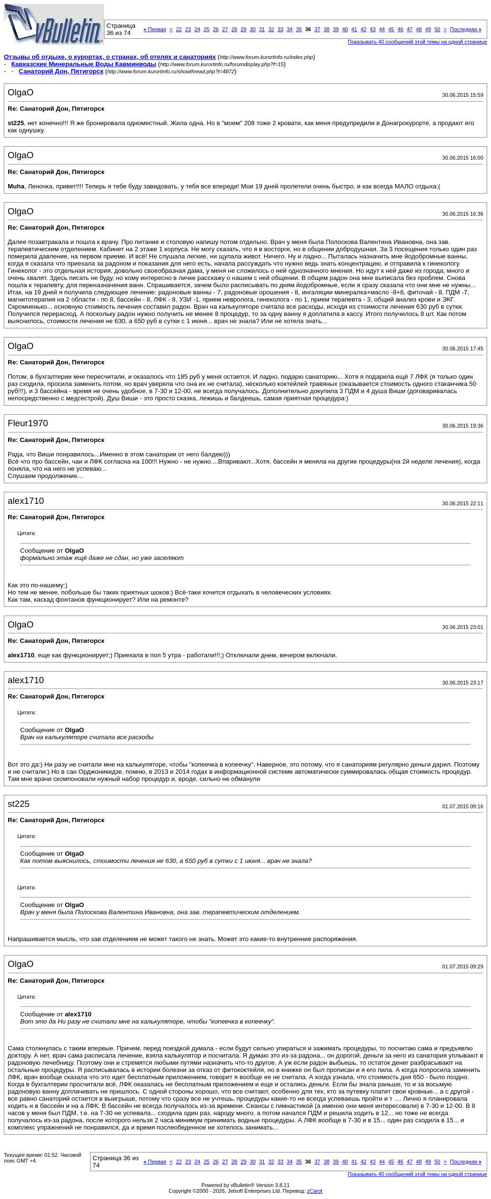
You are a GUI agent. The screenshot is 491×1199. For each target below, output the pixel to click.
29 (243, 29)
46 (400, 29)
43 (372, 29)
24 (197, 29)
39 (336, 29)
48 (418, 29)
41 (354, 29)
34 (289, 29)
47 (409, 29)
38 (326, 29)
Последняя (465, 29)
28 (234, 29)
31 (262, 29)
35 (299, 29)
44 (382, 29)
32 (271, 29)
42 (363, 29)
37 (317, 29)
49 (428, 29)
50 (437, 29)
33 (280, 29)
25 (207, 29)
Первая (154, 29)
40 (345, 29)
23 (188, 29)
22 (179, 29)
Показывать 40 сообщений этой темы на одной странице (417, 42)
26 (216, 29)
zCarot (314, 1191)
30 (253, 29)
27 (225, 29)
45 (391, 29)
